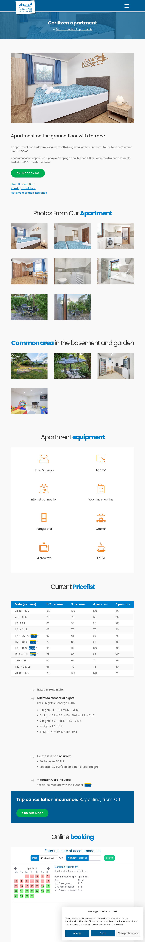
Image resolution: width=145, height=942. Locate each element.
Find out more (32, 813)
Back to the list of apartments (74, 29)
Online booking (28, 173)
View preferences (128, 933)
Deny (103, 933)
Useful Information (22, 184)
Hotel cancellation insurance (29, 193)
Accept (77, 933)
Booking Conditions (23, 188)
